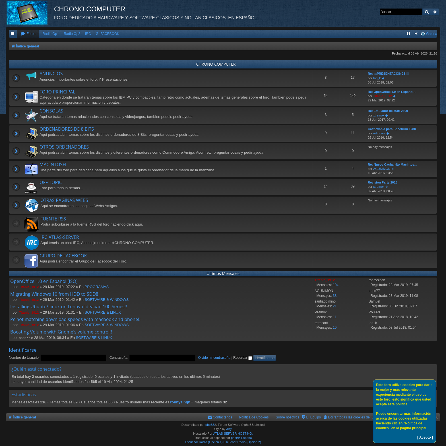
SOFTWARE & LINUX (103, 312)
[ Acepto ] (425, 437)
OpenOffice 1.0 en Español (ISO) (44, 281)
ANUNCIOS (51, 73)
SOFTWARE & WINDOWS (107, 299)
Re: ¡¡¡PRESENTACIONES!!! (388, 73)
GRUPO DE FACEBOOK (63, 256)
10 (334, 328)
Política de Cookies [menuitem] (254, 417)
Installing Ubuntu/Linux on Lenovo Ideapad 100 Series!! (68, 306)
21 (334, 306)
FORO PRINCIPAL (57, 92)
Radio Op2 (72, 34)
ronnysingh (180, 402)
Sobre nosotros (287, 417)
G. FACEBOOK (107, 34)
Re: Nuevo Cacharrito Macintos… (392, 164)
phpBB (210, 424)
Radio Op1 (50, 34)
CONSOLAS (51, 111)
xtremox (378, 115)
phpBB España (241, 437)
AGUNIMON (382, 168)
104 (335, 285)
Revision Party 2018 (382, 182)
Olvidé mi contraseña (214, 358)
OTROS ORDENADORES (64, 147)
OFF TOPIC (51, 182)
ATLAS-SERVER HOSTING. (233, 433)
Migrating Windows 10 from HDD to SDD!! (54, 294)
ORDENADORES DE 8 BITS (67, 129)
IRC (88, 34)
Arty (229, 429)
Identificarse (23, 350)
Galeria (431, 34)
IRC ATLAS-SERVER (59, 237)
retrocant (379, 133)
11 (334, 317)
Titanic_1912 (382, 96)
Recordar (242, 358)
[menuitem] (28, 34)
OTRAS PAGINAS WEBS (64, 200)
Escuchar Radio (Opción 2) (242, 442)
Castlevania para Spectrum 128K (392, 129)
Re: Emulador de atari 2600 (388, 110)
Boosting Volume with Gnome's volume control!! (61, 332)
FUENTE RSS (53, 219)
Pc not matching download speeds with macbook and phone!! (75, 319)
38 (334, 296)
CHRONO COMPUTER (216, 64)
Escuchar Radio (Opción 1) (203, 442)
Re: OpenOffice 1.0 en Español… (392, 91)
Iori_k (377, 78)
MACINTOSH (53, 164)
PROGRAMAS (97, 287)
